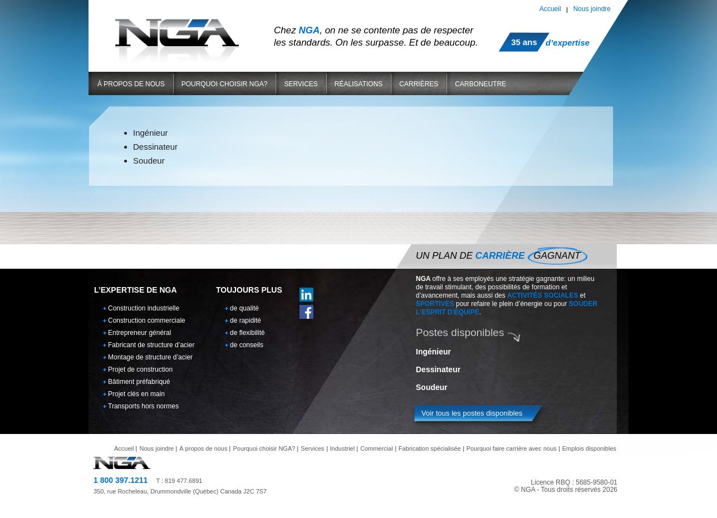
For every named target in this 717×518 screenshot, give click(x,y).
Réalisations (358, 84)
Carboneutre (480, 84)
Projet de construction (140, 369)
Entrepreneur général (139, 333)
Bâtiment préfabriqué (139, 382)
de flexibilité (247, 333)
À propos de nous (131, 84)
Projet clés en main (136, 394)
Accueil (550, 9)
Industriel (342, 448)
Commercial (376, 448)
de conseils (246, 345)
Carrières (418, 84)
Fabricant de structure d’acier (151, 345)
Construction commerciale (146, 320)
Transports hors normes (143, 406)
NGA (177, 32)
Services (300, 84)
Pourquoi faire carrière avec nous (511, 448)
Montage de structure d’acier (150, 357)
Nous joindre (592, 9)
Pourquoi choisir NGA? (224, 84)
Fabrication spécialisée (430, 448)
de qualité (244, 308)
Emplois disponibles (589, 448)
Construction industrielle (143, 308)
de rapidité (245, 320)
